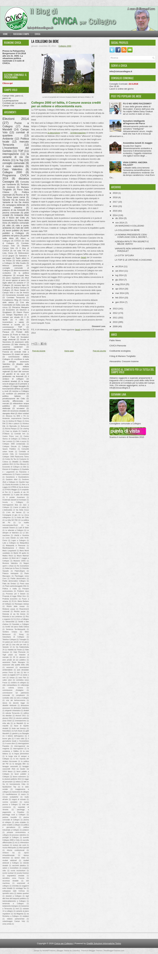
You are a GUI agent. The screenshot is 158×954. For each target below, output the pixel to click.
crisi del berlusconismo (15, 700)
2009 (115, 326)
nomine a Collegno (20, 391)
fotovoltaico (6, 731)
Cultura (5, 462)
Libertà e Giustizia (21, 535)
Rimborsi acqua (8, 609)
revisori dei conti (19, 845)
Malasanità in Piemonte (15, 545)
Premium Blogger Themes (91, 951)
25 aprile (6, 288)
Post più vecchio (99, 351)
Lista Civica (7, 253)
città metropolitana (9, 685)
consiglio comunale (13, 163)
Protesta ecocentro (9, 599)
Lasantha (76, 951)
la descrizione (53, 133)
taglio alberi (7, 283)
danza (4, 703)
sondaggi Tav (21, 888)
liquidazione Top (9, 787)
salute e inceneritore (10, 868)
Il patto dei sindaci (21, 495)
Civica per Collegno (63, 943)
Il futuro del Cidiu (15, 217)
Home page (69, 351)
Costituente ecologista (120, 351)
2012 (115, 313)
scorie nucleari (8, 873)
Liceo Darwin (10, 538)
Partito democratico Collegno (14, 581)
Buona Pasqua (10, 429)
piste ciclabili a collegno (11, 825)
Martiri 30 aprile (19, 553)
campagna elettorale (16, 205)
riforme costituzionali (15, 850)
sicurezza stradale (18, 411)
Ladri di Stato (23, 528)
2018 (115, 197)
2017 (115, 202)
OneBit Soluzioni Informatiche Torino (103, 943)
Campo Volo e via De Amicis (15, 292)
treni (17, 909)
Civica (37, 34)
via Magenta (18, 914)
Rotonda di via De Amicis (13, 614)
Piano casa (24, 584)
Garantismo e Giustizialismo (17, 477)
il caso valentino (13, 166)
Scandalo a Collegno (20, 624)
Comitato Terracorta (16, 297)
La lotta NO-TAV (11, 520)
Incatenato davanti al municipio (14, 500)
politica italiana (11, 396)
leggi (78, 329)
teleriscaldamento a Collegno (14, 901)
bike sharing (20, 344)
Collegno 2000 (12, 172)
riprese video (19, 858)
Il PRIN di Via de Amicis (20, 487)
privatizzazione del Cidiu (13, 398)
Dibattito (15, 462)
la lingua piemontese (20, 754)
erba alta (6, 723)
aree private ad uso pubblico (14, 660)
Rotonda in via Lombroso (12, 616)
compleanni (20, 695)
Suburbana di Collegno (13, 637)
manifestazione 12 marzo (16, 794)
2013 (115, 308)
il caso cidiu (19, 738)
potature (26, 830)
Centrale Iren (19, 434)
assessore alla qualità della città (15, 665)
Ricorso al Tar (22, 195)
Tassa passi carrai (15, 197)
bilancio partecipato (12, 265)
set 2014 (119, 271)
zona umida (6, 924)
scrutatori (21, 408)
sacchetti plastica (19, 865)
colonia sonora (15, 688)
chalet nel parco (22, 354)
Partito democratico (18, 578)
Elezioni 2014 (15, 119)
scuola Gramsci (23, 873)
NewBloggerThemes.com (114, 951)
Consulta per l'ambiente (15, 183)
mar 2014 (120, 293)
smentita (15, 886)
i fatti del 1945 (22, 228)
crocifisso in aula (21, 359)
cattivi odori (7, 680)
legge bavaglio (19, 386)
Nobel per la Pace (12, 568)
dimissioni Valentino (21, 708)
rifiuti (27, 278)
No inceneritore (23, 566)
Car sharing (24, 429)
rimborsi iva (8, 853)
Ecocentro (10, 310)
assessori (10, 667)
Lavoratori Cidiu (9, 329)
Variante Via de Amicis (13, 200)
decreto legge (19, 703)
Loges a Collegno (18, 540)
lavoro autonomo (19, 777)
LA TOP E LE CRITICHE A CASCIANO (133, 260)
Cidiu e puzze (20, 441)
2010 (115, 322)
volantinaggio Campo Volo (13, 921)
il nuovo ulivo (10, 743)
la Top (19, 160)
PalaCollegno (20, 571)
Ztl (14, 657)
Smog (21, 634)
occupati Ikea (23, 275)
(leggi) (83, 257)
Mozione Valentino (10, 563)
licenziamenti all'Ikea (11, 389)
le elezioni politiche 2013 (11, 779)
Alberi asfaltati (23, 413)
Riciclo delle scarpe (16, 606)
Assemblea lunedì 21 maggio (137, 143)
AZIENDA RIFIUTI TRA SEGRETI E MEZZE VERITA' (132, 242)
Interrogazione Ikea (10, 505)
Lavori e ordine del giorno (121, 89)
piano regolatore (13, 278)
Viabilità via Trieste (15, 650)
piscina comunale (10, 212)
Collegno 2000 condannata (13, 444)
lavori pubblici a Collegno (15, 231)
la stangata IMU (19, 764)
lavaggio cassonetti (10, 766)
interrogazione (10, 154)
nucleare (9, 393)
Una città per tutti (19, 645)
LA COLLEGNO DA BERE (45, 41)
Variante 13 (7, 647)
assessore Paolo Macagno (13, 662)
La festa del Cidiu (21, 517)
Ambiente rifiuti (21, 215)
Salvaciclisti (9, 622)
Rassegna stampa (21, 34)
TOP (20, 151)
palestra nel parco (11, 235)
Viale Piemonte (19, 652)
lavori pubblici (12, 230)
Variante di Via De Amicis (15, 202)
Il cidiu (20, 319)
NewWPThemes (48, 951)
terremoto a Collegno (13, 903)
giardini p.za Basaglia (20, 733)
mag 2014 (120, 284)
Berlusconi (25, 426)
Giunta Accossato (12, 484)
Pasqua (5, 332)
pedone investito (9, 817)
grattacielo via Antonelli (12, 376)
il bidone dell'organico (15, 736)
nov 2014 (120, 222)
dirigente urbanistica (12, 710)
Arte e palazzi (14, 423)
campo (12, 677)
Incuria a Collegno (12, 502)
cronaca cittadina (12, 207)
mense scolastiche (10, 797)
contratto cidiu (7, 698)
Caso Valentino (12, 169)
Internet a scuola (11, 324)
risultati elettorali (9, 860)
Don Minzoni (21, 464)
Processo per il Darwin (16, 594)
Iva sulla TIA (19, 250)
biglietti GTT (15, 675)
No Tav (23, 329)
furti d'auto (18, 731)
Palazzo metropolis (10, 573)
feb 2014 (119, 297)
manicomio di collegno (20, 792)
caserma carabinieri (12, 347)
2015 (115, 211)
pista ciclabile (20, 822)
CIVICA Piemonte (117, 345)
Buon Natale (20, 290)
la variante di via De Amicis (15, 157)
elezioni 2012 (7, 718)
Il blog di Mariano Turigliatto (122, 356)
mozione (11, 187)
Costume (22, 459)
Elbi (24, 467)
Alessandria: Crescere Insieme (124, 361)
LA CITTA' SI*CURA (124, 255)
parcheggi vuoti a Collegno (13, 815)
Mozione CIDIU (19, 561)
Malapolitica (24, 543)
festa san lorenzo (19, 728)
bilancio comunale (20, 223)
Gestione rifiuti (11, 479)
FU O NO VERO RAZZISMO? (137, 103)
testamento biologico (10, 906)
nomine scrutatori (9, 802)
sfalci (4, 411)
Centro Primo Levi (10, 436)
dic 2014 (119, 218)
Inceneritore (8, 220)
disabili (26, 710)
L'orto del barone (13, 512)
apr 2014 (119, 288)
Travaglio (22, 639)
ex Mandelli (18, 723)
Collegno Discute (9, 446)
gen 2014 (120, 302)
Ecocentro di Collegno (11, 467)
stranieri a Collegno (13, 896)
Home (5, 34)
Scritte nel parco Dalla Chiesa (17, 627)
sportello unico (8, 893)
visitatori (26, 916)
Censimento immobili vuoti (17, 295)
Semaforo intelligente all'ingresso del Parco (134, 122)
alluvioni (22, 657)
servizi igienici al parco (16, 280)
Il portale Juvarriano (16, 497)
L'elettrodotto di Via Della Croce (15, 510)
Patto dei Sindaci (9, 584)
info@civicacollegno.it (119, 388)
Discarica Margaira (20, 307)
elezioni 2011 (20, 716)
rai (16, 842)
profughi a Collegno (10, 837)
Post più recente (38, 351)
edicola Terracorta (12, 713)
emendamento (20, 721)
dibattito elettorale (9, 705)
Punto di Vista (19, 334)
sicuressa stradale (10, 881)
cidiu (8, 225)
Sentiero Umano (9, 632)
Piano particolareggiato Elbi (15, 586)
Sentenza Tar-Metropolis (15, 629)
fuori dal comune (21, 371)
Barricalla (13, 426)
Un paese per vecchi (10, 642)
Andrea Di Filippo (15, 421)
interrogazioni (18, 748)
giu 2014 (119, 279)
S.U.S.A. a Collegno (21, 619)
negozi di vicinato (19, 799)
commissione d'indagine (12, 690)
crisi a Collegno (23, 698)
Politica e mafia (9, 589)
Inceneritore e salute (13, 322)
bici (18, 672)
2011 (115, 317)
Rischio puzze (20, 611)
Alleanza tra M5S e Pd (16, 416)
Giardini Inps (24, 482)
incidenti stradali (9, 381)
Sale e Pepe (8, 337)
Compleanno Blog (10, 300)
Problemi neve (23, 591)
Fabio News (115, 340)
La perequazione (10, 100)
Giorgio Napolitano (14, 315)
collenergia (25, 685)
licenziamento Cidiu (17, 784)
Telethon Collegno (9, 639)
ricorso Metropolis (9, 848)
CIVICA (17, 241)
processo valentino (19, 835)
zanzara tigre (20, 285)
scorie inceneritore (18, 871)
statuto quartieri (23, 893)
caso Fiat (22, 677)
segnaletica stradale (15, 876)
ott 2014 (119, 266)
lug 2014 (119, 275)
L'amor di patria (19, 507)
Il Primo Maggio (11, 490)
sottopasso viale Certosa (13, 891)
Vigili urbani (7, 655)
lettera (18, 782)
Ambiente (7, 138)
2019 (115, 193)
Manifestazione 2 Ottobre (13, 548)
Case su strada (11, 431)
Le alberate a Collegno (14, 530)
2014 (115, 215)
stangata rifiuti (8, 413)
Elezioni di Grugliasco (10, 469)
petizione (22, 393)
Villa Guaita (21, 263)
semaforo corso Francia (13, 878)
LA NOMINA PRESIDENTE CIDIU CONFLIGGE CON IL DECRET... (131, 235)
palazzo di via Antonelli (13, 210)
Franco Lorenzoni (22, 474)
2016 (115, 206)
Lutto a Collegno (9, 543)
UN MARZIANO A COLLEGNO (129, 226)
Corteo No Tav (10, 459)
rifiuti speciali (24, 848)
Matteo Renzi (7, 556)
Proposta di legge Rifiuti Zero (14, 596)
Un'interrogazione (78, 133)
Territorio (24, 184)
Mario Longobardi (9, 551)
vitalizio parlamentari (15, 919)
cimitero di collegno (18, 683)
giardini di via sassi (15, 374)
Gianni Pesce (23, 312)
